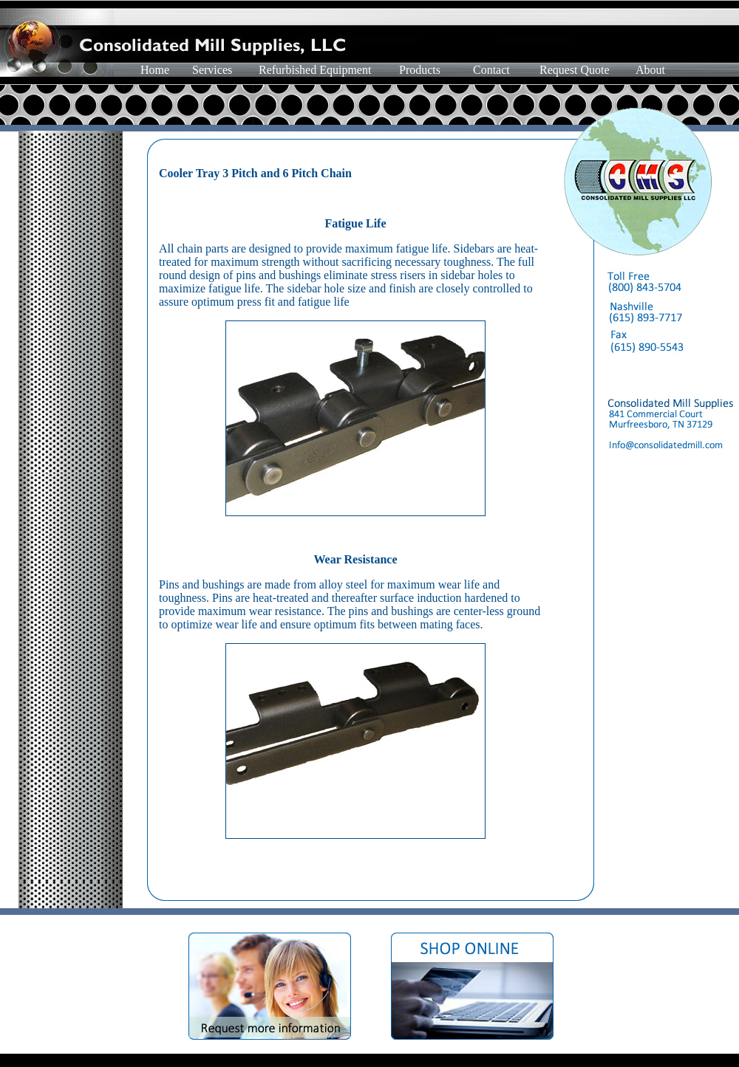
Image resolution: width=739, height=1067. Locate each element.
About (650, 70)
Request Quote (574, 70)
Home (154, 70)
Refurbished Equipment (315, 70)
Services (212, 70)
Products (419, 70)
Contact (491, 70)
